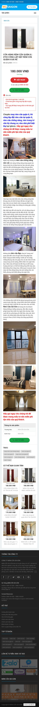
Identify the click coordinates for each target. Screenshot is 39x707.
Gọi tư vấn (18, 90)
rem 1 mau (7, 460)
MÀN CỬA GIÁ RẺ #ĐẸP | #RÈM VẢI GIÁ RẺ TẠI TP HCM (28, 489)
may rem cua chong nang (11, 451)
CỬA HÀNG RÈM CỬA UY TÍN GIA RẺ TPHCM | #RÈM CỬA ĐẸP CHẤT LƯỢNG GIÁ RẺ (10, 489)
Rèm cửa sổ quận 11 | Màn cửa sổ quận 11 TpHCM (10, 543)
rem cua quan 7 (7, 644)
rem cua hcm (6, 647)
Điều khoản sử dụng (7, 624)
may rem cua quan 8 (22, 454)
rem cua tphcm (17, 647)
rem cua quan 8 (8, 454)
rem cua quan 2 (27, 641)
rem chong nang (19, 457)
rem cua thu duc (30, 644)
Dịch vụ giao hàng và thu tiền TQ (11, 627)
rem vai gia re (8, 457)
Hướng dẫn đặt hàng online (9, 614)
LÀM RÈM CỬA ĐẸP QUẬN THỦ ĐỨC (10, 516)
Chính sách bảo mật (7, 622)
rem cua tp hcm (29, 647)
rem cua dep (30, 638)
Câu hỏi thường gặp (7, 617)
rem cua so (21, 638)
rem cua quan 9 (18, 644)
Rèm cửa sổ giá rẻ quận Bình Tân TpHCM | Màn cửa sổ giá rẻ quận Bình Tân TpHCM (28, 516)
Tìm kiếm (32, 7)
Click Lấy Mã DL (29, 705)
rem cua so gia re (8, 641)
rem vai (17, 641)
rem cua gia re (26, 451)
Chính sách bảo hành (8, 619)
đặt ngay (19, 79)
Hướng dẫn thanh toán (8, 612)
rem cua (5, 638)
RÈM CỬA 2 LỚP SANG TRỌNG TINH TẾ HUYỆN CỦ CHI (28, 543)
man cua (12, 638)
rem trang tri (30, 457)
